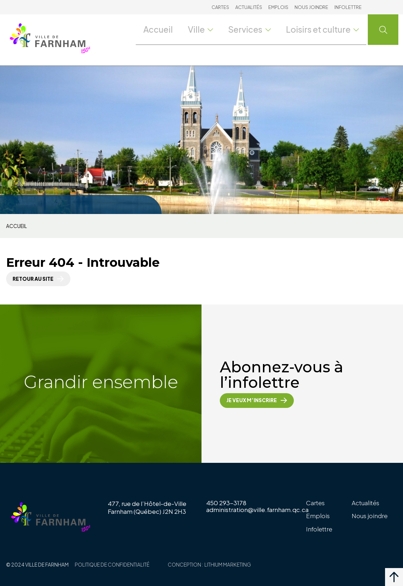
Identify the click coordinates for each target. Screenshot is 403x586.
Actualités (248, 7)
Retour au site (33, 279)
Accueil (167, 29)
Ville (210, 29)
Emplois (278, 7)
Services (259, 29)
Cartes (220, 7)
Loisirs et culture (327, 29)
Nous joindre (311, 7)
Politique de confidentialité (112, 565)
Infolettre (348, 7)
